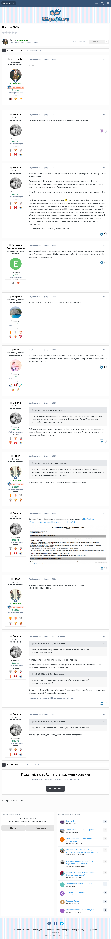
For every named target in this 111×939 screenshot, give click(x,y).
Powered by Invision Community (55, 935)
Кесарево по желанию (75, 892)
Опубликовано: (42, 59)
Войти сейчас (55, 788)
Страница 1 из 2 (34, 50)
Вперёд (14, 50)
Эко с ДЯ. (70, 821)
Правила (93, 930)
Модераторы (62, 930)
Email (13, 828)
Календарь (38, 930)
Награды (50, 930)
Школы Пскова (33, 43)
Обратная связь (22, 930)
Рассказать (79, 42)
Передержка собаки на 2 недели (80, 910)
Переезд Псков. (72, 901)
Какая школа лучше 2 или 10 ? (79, 883)
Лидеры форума (78, 930)
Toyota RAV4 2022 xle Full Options (80, 830)
